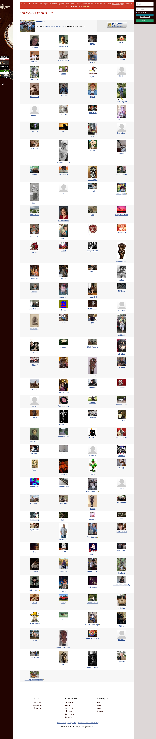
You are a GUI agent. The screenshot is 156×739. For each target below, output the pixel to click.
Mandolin (99, 711)
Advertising (69, 711)
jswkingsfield (36, 590)
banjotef (118, 59)
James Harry (118, 488)
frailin (91, 62)
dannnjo (91, 403)
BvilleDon (91, 271)
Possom (37, 62)
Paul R (37, 603)
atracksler (37, 352)
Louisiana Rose (64, 392)
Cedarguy (91, 417)
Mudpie (37, 470)
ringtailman (37, 657)
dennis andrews (118, 404)
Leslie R (64, 251)
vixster (37, 252)
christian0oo (91, 587)
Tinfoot (64, 551)
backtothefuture (64, 162)
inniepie (92, 191)
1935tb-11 (37, 365)
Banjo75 (37, 115)
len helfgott (118, 133)
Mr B (91, 215)
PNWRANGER (92, 455)
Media (6, 34)
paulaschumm (118, 532)
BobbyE (91, 509)
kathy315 (37, 278)
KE (64, 370)
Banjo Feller (37, 148)
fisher (91, 136)
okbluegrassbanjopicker (37, 680)
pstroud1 (37, 131)
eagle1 (91, 44)
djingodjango (64, 297)
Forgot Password (145, 17)
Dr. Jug (64, 310)
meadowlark (91, 297)
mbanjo (64, 591)
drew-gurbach (91, 668)
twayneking (37, 520)
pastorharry (64, 46)
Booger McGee (91, 251)
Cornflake (64, 114)
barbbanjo (119, 335)
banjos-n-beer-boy (64, 647)
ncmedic (37, 453)
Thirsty (37, 640)
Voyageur (118, 354)
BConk (37, 203)
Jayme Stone (37, 530)
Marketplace (9, 23)
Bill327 (118, 76)
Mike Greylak (91, 180)
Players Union (70, 702)
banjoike (91, 387)
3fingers (37, 292)
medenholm (118, 503)
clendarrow (118, 311)
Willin (64, 664)
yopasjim (91, 437)
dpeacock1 (64, 347)
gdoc (91, 322)
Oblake (118, 626)
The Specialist (64, 174)
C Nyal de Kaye (37, 623)
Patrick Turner (91, 603)
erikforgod (64, 539)
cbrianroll (118, 640)
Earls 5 (118, 42)
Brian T (37, 174)
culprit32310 (118, 232)
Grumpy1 (118, 468)
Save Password (141, 12)
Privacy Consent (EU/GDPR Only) (88, 723)
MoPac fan (92, 235)
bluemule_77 (37, 503)
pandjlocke (44, 21)
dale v (119, 280)
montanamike (64, 436)
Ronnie (64, 74)
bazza (91, 150)
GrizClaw (118, 608)
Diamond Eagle (64, 486)
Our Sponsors (70, 714)
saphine (119, 387)
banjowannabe (90, 491)
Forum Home (40, 702)
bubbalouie (91, 309)
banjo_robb (37, 215)
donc (118, 518)
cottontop (118, 661)
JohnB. (64, 453)
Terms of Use (61, 723)
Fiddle (98, 705)
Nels (64, 619)
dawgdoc (64, 238)
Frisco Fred (37, 441)
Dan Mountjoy (64, 406)
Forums (7, 18)
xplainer (92, 554)
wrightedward (64, 60)
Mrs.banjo (91, 519)
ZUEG (64, 322)
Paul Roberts (91, 537)
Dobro (98, 702)
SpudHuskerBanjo (91, 624)
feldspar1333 (64, 424)
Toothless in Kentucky (118, 585)
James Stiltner (91, 571)
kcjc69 (118, 153)
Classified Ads (40, 705)
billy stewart (118, 367)
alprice (91, 97)
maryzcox (64, 571)
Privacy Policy (72, 723)
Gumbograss (118, 194)
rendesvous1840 (118, 437)
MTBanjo (118, 291)
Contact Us (69, 717)
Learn (6, 28)
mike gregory (119, 101)
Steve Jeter (64, 503)
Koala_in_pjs (37, 79)
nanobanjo (37, 329)
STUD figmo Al (91, 347)
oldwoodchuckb (118, 261)
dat (64, 131)
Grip (37, 552)
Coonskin (118, 420)
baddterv (37, 47)
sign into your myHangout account (57, 26)
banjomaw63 (37, 571)
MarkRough (37, 486)
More (6, 39)
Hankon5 (118, 573)
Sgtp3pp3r (92, 375)
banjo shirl (64, 474)
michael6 (118, 456)
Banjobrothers (118, 174)
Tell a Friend (70, 708)
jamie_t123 (92, 113)
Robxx (64, 520)
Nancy (37, 417)
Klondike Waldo (37, 309)
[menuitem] (11, 18)
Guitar (98, 708)
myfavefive (64, 95)
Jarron (64, 193)
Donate (68, 705)
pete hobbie (37, 97)
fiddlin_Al (118, 119)
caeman (64, 278)
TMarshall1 (37, 236)
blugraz (91, 474)
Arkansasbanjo (64, 221)
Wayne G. (91, 76)
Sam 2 (37, 389)
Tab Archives (40, 708)
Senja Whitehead (118, 215)
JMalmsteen (118, 550)
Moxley (64, 603)
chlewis (37, 406)
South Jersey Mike (91, 638)
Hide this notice (92, 6)
